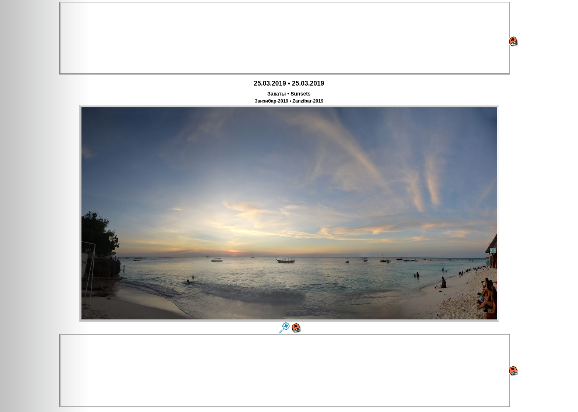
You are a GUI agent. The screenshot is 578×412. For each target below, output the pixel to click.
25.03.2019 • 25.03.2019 (289, 83)
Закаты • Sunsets (288, 94)
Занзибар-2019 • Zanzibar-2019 (289, 101)
